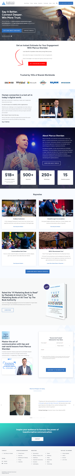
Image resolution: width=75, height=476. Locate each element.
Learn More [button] (8, 310)
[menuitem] (27, 3)
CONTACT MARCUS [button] (29, 30)
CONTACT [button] (37, 439)
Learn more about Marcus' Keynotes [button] (37, 271)
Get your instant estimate (37, 63)
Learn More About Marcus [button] (51, 163)
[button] (56, 3)
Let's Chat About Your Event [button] (66, 3)
